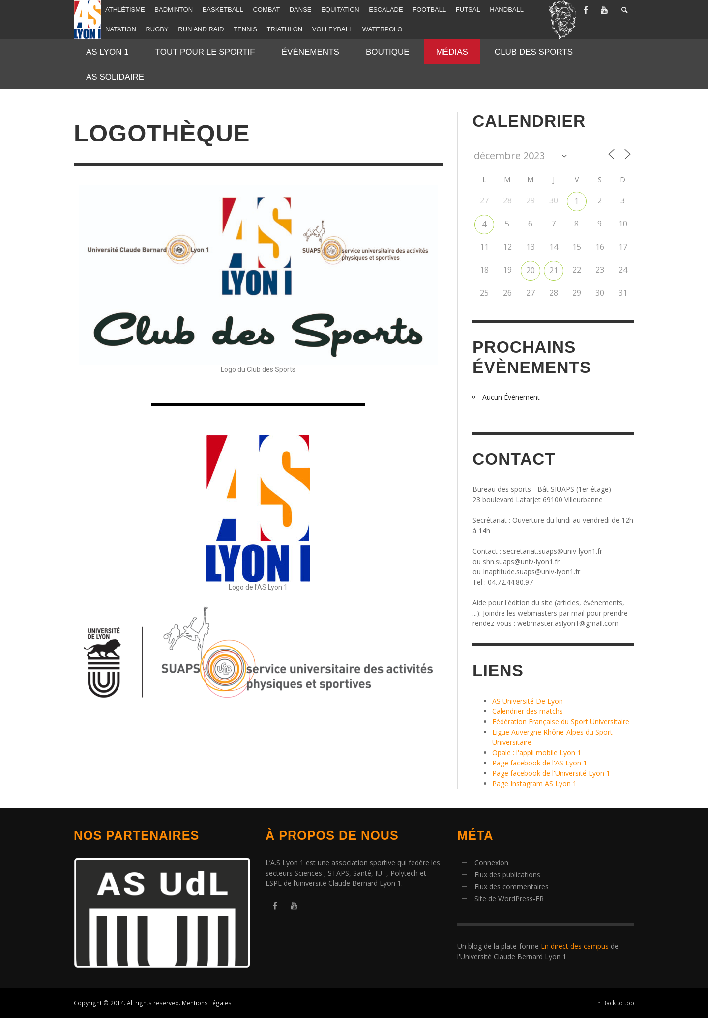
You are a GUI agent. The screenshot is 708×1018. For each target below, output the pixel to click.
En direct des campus (575, 946)
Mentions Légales (207, 1003)
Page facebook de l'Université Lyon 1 (551, 773)
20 (530, 270)
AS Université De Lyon (527, 701)
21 (553, 270)
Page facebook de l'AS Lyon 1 (539, 762)
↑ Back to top (616, 1003)
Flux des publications (507, 874)
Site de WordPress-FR (509, 898)
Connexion (491, 862)
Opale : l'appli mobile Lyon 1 (536, 752)
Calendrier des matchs (527, 711)
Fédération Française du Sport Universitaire (560, 721)
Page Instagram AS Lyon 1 (534, 783)
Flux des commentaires (511, 886)
